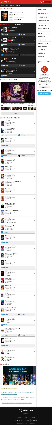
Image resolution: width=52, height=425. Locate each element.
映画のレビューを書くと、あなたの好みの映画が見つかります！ (17, 403)
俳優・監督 (12, 5)
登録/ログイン (48, 2)
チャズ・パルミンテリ (26, 103)
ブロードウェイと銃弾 (6, 103)
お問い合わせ (44, 87)
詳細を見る (44, 74)
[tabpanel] (18, 375)
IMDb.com (33, 105)
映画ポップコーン (4, 5)
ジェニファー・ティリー (16, 103)
